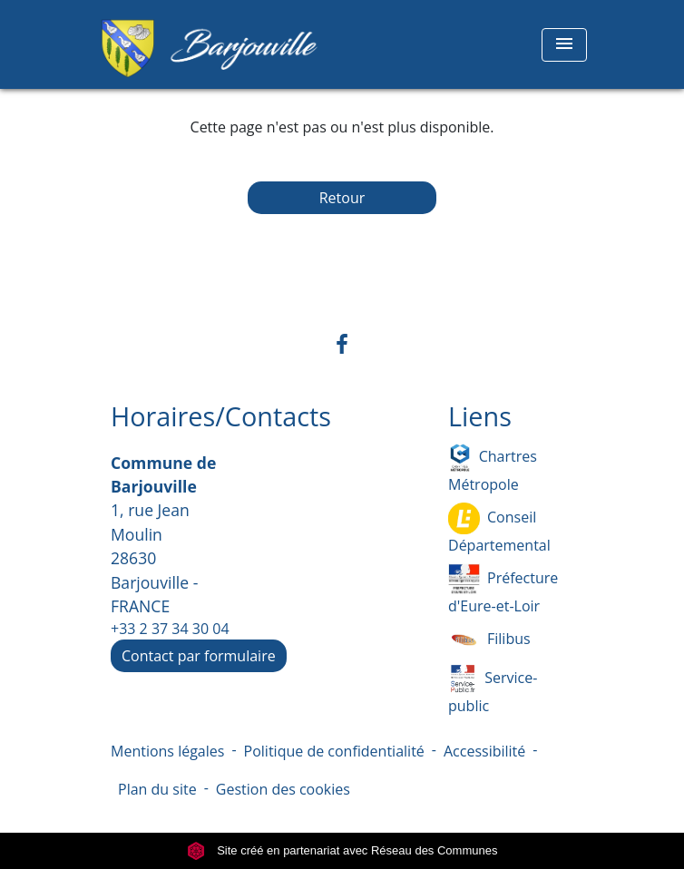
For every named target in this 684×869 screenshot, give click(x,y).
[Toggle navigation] (564, 45)
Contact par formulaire (199, 656)
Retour (342, 198)
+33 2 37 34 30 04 (170, 629)
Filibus (489, 640)
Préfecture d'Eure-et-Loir (503, 589)
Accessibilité (484, 751)
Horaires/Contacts (221, 417)
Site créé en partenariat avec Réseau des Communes (342, 850)
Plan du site (157, 789)
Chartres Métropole (492, 468)
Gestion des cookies (283, 789)
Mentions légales (167, 751)
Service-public (492, 689)
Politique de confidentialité (334, 751)
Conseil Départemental (499, 529)
